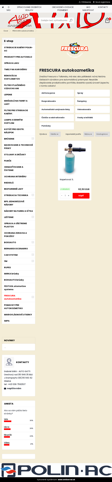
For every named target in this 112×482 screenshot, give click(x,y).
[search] (70, 21)
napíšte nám (14, 388)
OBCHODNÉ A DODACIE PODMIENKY (63, 8)
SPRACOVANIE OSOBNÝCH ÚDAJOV (29, 8)
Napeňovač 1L (66, 179)
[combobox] (88, 134)
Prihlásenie (86, 2)
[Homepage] (3, 7)
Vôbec (7, 442)
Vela (6, 419)
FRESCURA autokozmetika (23, 31)
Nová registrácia (103, 2)
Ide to (6, 427)
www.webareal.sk (66, 479)
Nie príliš (8, 435)
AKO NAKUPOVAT (88, 8)
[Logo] (19, 20)
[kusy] (65, 196)
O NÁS (8, 8)
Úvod (6, 31)
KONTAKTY (103, 7)
